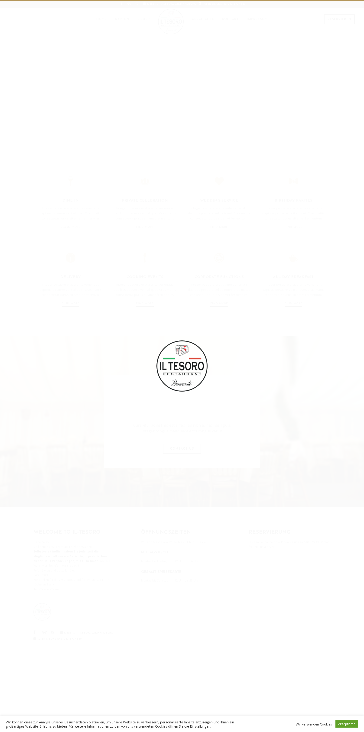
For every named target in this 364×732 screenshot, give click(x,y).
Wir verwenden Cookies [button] (314, 724)
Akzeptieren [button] (346, 724)
